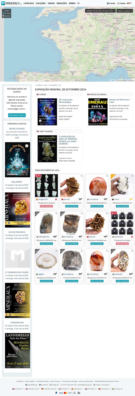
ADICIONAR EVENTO (17, 115)
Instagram (54, 385)
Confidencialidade (42, 381)
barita (65, 199)
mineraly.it (63, 389)
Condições (19, 381)
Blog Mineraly (31, 385)
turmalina (67, 236)
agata (40, 274)
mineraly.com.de (48, 389)
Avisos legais (30, 381)
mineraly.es (77, 389)
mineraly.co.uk (32, 389)
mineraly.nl (90, 389)
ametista (117, 236)
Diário (39, 85)
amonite (117, 274)
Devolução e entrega (70, 381)
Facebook (43, 385)
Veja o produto (46, 206)
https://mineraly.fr (103, 385)
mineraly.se (117, 389)
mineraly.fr (17, 389)
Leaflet (112, 80)
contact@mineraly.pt (84, 385)
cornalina (92, 199)
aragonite (42, 199)
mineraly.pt (103, 389)
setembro (53, 85)
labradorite (42, 236)
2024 (45, 85)
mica (115, 199)
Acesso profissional (86, 381)
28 (60, 85)
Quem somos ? (55, 381)
